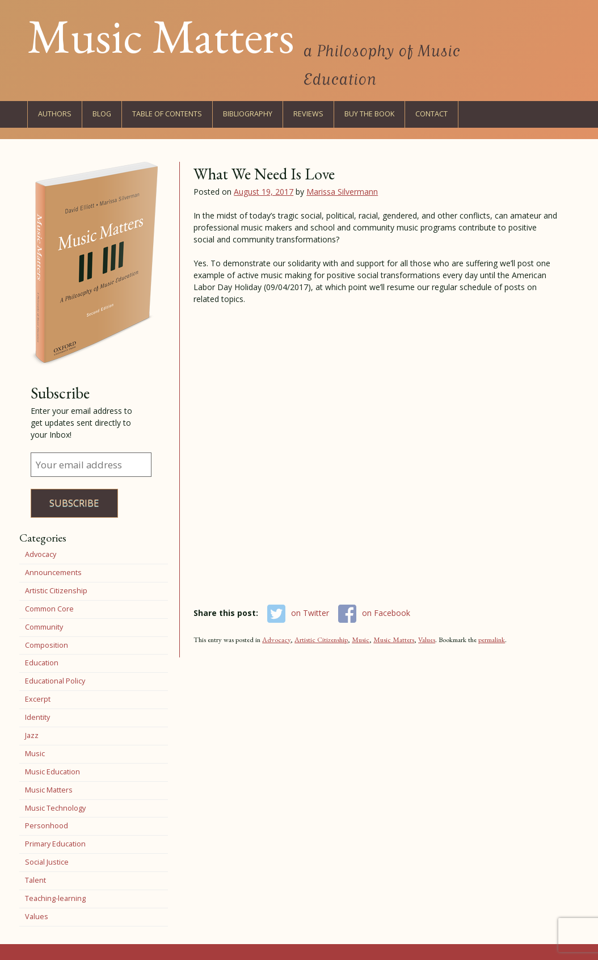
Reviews (308, 114)
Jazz (32, 735)
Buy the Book (369, 114)
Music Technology (55, 808)
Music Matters (160, 36)
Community (44, 627)
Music (360, 639)
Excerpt (37, 699)
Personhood (46, 826)
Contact (431, 114)
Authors (54, 114)
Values (426, 639)
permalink (491, 639)
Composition (46, 645)
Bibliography (247, 114)
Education (41, 663)
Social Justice (47, 862)
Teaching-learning (55, 898)
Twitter (510, 114)
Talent (35, 880)
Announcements (53, 572)
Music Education (52, 772)
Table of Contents (167, 114)
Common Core (49, 609)
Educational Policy (55, 681)
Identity (37, 717)
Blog (101, 114)
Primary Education (55, 844)
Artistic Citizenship (321, 639)
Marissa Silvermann (342, 191)
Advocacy (276, 639)
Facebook (485, 114)
